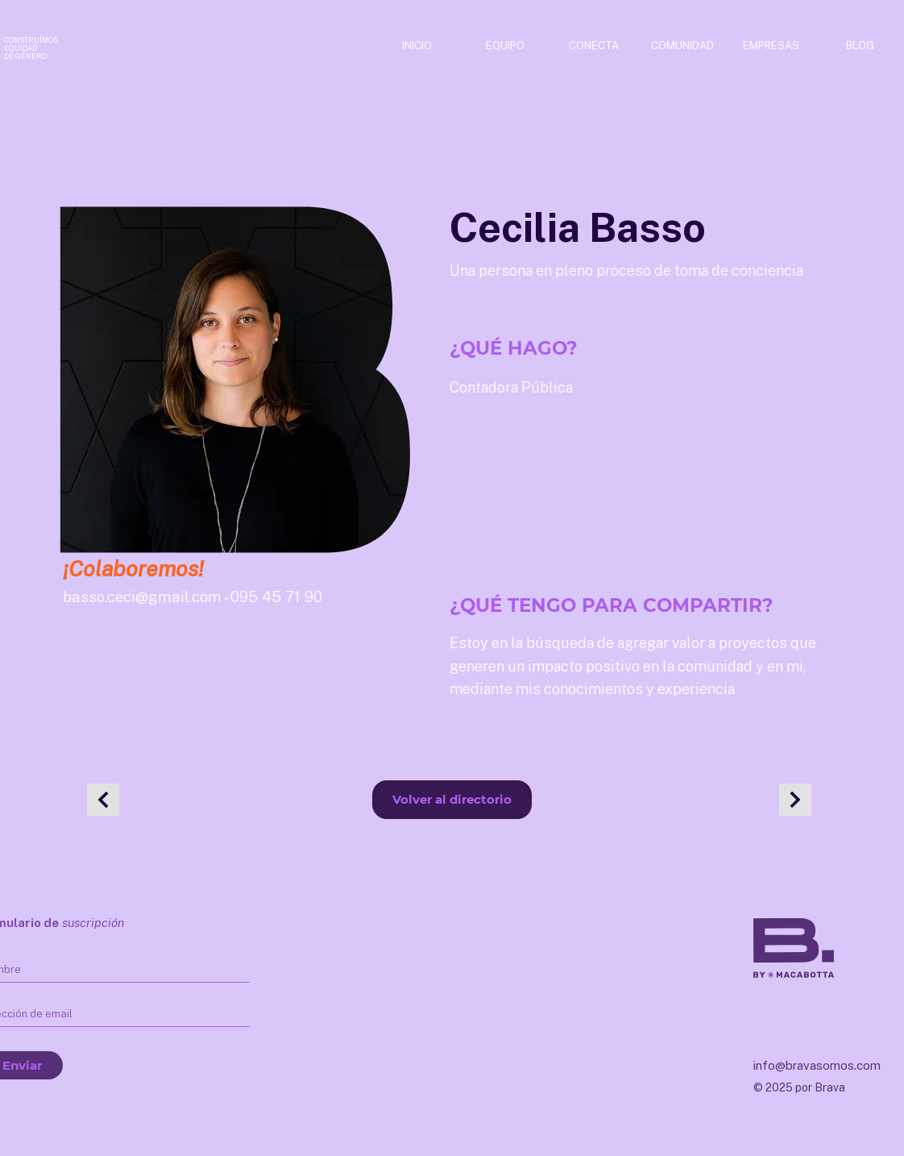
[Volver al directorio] (452, 799)
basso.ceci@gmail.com (142, 596)
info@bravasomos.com (817, 1065)
